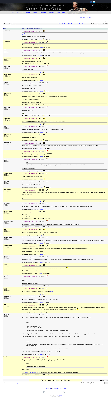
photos (24, 34)
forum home (91, 17)
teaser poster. (34, 271)
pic (28, 299)
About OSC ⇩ (20, 12)
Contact (58, 12)
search (84, 17)
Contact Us (48, 388)
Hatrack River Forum (62, 23)
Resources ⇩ (44, 12)
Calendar (51, 12)
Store (63, 12)
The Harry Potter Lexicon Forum (31, 372)
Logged (40, 39)
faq (87, 17)
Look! (51, 291)
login (81, 17)
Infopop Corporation (58, 395)
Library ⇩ (28, 12)
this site (42, 268)
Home (13, 12)
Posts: (24, 39)
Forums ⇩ (36, 12)
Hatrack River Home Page (59, 388)
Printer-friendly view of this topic (11, 383)
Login (15, 23)
